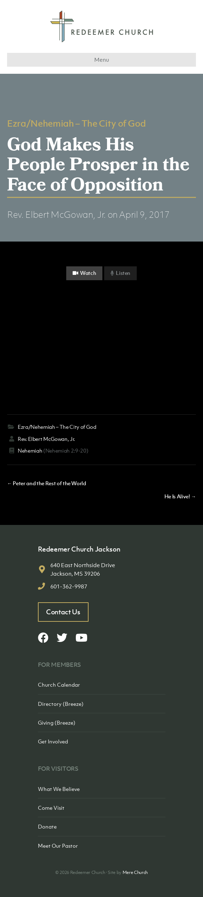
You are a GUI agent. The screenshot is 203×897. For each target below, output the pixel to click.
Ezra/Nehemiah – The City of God (76, 123)
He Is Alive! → (180, 496)
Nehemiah (30, 450)
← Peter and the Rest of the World (46, 483)
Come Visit (51, 807)
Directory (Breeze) (61, 703)
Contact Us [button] (63, 612)
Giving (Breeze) (56, 722)
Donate (47, 826)
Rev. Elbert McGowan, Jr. (56, 214)
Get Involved (53, 741)
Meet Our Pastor (58, 845)
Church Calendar (59, 684)
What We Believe (59, 788)
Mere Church (135, 872)
